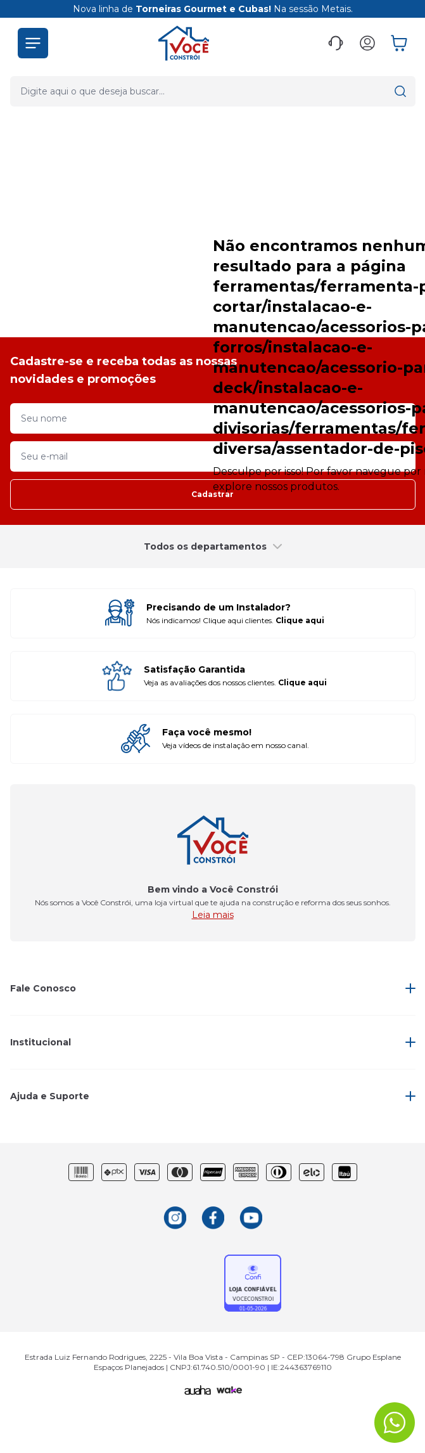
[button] (33, 33)
